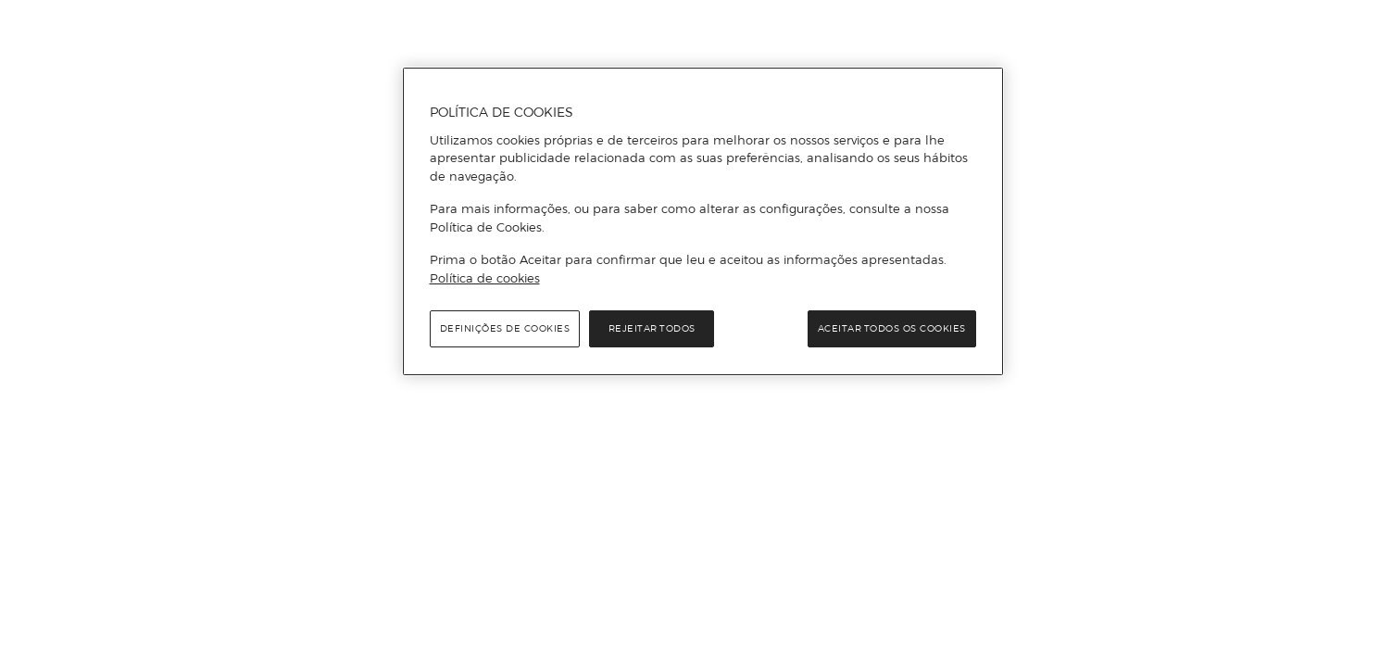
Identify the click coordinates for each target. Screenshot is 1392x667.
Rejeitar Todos (652, 328)
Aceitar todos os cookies (892, 328)
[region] (703, 221)
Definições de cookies (505, 328)
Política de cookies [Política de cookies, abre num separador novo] (485, 278)
